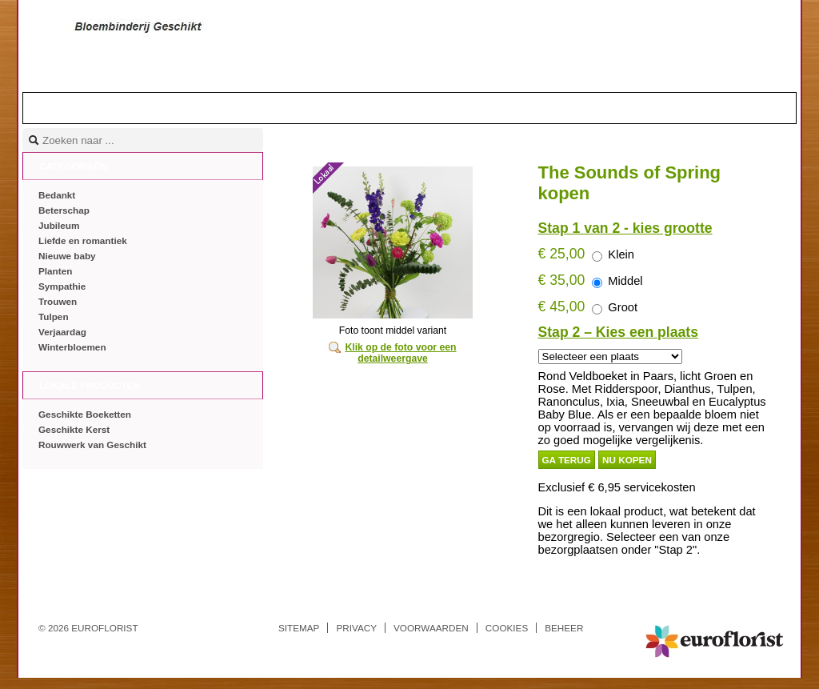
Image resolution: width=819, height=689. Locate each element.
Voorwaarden (431, 628)
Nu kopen (627, 460)
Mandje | (731, 107)
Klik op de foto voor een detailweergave (400, 353)
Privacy (356, 628)
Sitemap (298, 628)
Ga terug (566, 460)
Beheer (564, 628)
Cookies (506, 628)
